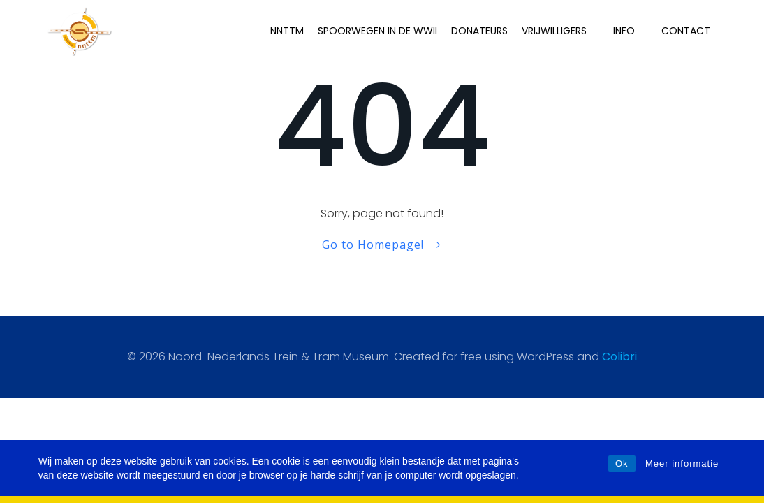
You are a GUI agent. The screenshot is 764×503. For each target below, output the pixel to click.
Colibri (619, 357)
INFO (630, 31)
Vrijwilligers (560, 31)
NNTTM (287, 31)
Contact (685, 31)
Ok (622, 463)
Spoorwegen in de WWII (377, 31)
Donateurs (479, 31)
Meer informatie (682, 463)
